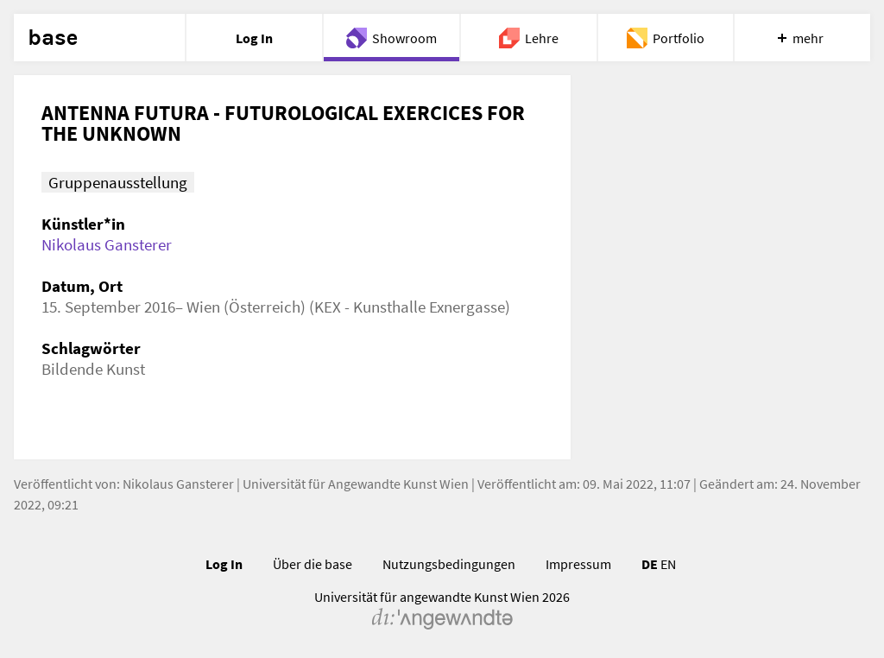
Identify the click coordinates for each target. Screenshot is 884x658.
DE (649, 564)
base (53, 38)
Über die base (312, 564)
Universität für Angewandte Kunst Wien (356, 483)
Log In (224, 564)
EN (668, 564)
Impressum (578, 564)
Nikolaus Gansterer (106, 244)
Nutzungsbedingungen (448, 564)
